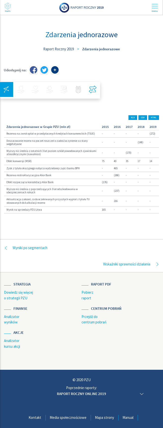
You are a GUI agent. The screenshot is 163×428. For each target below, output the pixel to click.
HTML (154, 117)
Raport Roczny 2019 (58, 49)
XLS (133, 117)
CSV (143, 117)
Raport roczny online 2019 (81, 393)
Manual (127, 417)
